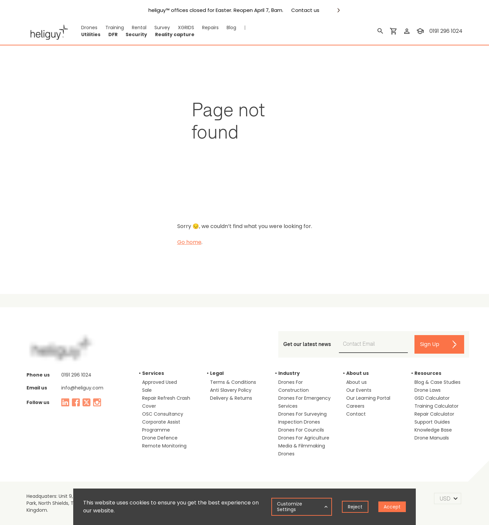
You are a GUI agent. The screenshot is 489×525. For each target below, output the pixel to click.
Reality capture (174, 34)
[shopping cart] (393, 31)
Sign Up (429, 344)
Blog (231, 27)
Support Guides (432, 422)
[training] (420, 31)
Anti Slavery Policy (230, 390)
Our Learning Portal (368, 398)
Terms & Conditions (233, 382)
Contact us (305, 10)
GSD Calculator (432, 398)
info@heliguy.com (82, 387)
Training (114, 27)
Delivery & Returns (231, 398)
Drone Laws (427, 390)
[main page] (47, 31)
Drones (89, 27)
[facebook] (76, 402)
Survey (162, 27)
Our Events (358, 390)
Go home (189, 242)
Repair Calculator (434, 414)
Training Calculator (436, 406)
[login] (406, 31)
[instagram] (97, 402)
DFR (113, 34)
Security (136, 34)
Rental (139, 27)
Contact (356, 414)
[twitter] (86, 402)
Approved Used (159, 382)
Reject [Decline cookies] (355, 506)
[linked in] (65, 402)
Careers (355, 406)
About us (356, 382)
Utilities (90, 34)
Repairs (210, 27)
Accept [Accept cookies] (392, 506)
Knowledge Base (433, 430)
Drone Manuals (431, 438)
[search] (380, 31)
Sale (147, 390)
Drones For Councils (301, 430)
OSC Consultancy (162, 414)
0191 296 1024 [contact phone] (445, 31)
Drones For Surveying (302, 414)
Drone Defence (160, 438)
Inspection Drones (299, 422)
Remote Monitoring (164, 445)
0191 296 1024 (76, 375)
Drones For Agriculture (303, 438)
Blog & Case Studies (437, 382)
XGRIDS (186, 27)
